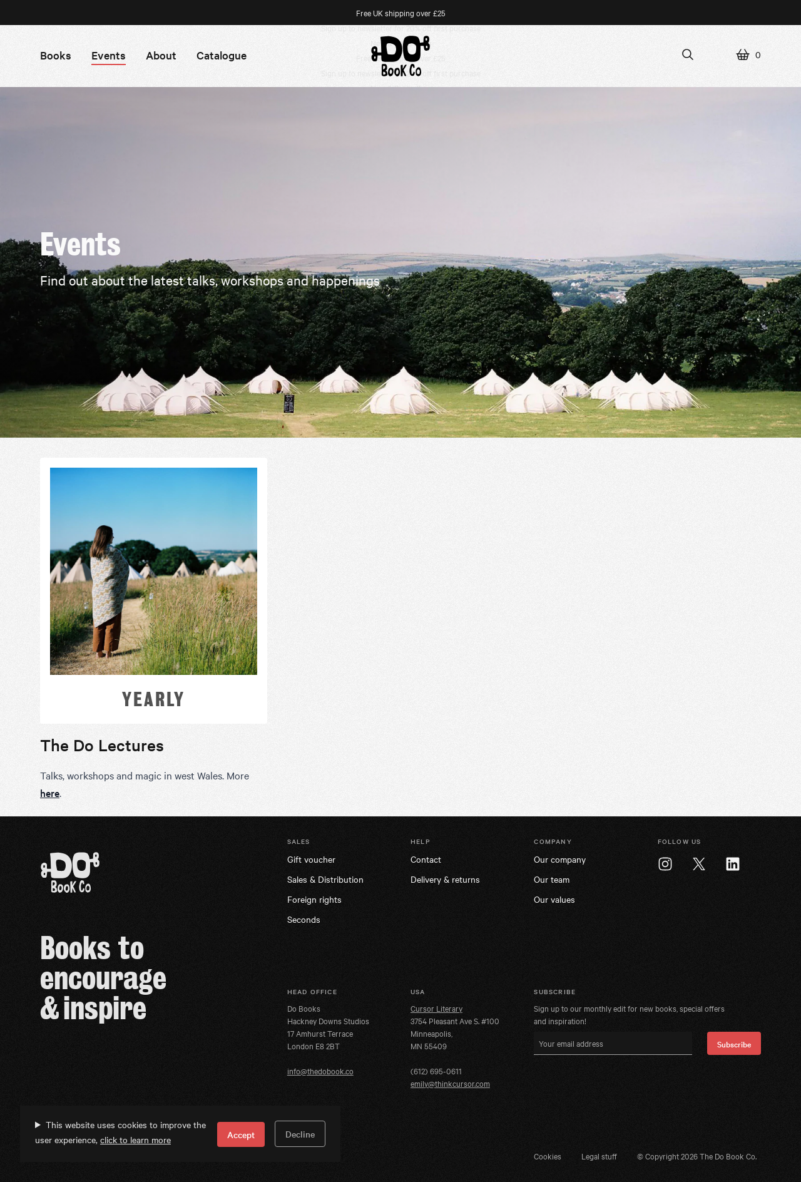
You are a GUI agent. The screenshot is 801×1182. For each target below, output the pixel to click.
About (161, 55)
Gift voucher (311, 859)
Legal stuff (599, 1155)
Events (108, 55)
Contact (426, 859)
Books (55, 55)
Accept (241, 1134)
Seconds (303, 919)
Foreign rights (314, 899)
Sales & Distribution (325, 879)
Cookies (547, 1155)
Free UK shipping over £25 (401, 12)
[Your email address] (613, 1043)
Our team (551, 879)
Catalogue (221, 55)
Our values (554, 899)
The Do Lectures (102, 744)
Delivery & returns (445, 879)
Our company (560, 859)
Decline (300, 1134)
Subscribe (734, 1043)
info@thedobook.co (320, 1070)
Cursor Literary (436, 1008)
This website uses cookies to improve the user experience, (120, 1132)
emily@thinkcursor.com (450, 1083)
